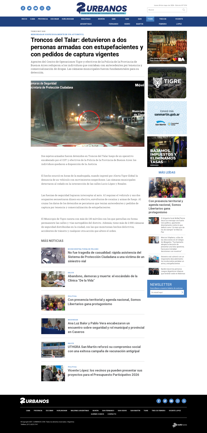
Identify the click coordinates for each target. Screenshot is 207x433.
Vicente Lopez (179, 21)
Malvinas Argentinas (86, 21)
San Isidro (127, 21)
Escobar (55, 19)
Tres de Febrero (163, 21)
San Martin (139, 21)
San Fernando (113, 21)
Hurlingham (68, 19)
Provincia (43, 19)
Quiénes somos (97, 414)
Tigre (150, 19)
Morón (101, 19)
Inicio (24, 19)
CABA (32, 19)
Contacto (112, 414)
